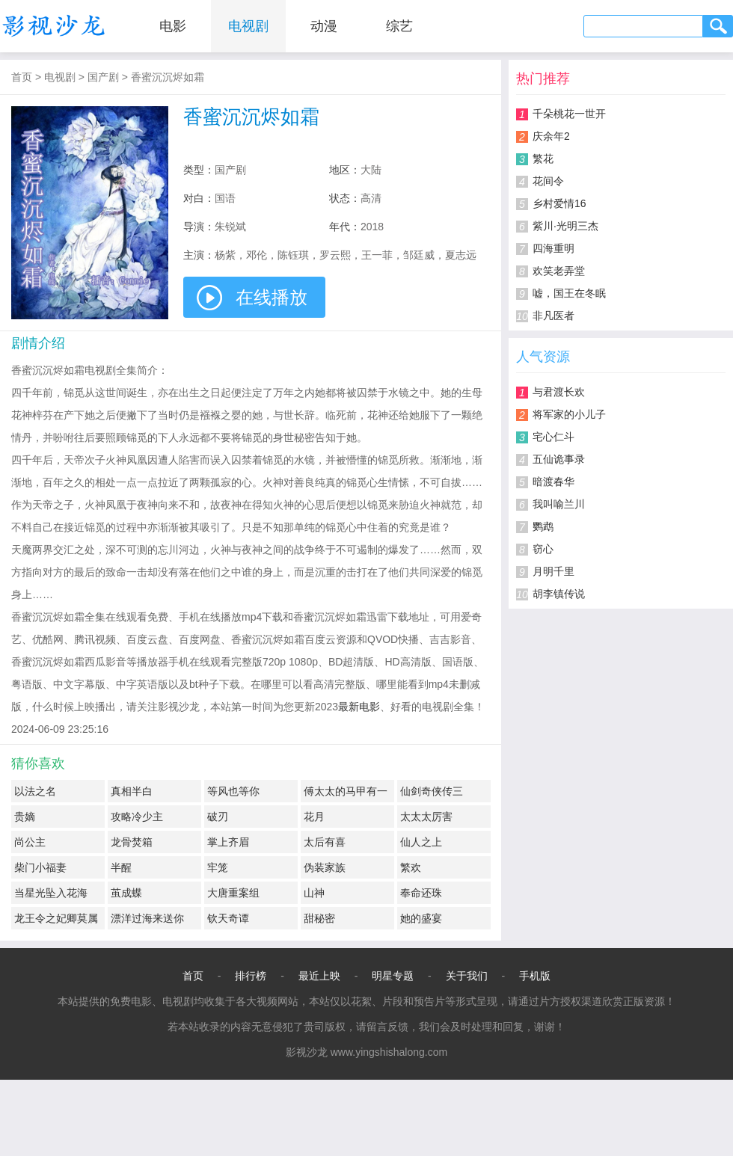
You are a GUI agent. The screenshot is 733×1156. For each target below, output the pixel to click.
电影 (172, 26)
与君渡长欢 (559, 392)
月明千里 (553, 571)
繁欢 (410, 867)
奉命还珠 (421, 893)
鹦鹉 (543, 526)
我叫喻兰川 (559, 504)
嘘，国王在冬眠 (569, 293)
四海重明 (553, 248)
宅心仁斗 (553, 437)
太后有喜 (325, 842)
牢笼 (217, 867)
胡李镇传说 (559, 594)
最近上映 (319, 976)
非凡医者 (553, 316)
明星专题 (393, 976)
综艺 (399, 26)
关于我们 (467, 976)
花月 (314, 817)
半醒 (121, 867)
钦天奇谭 (228, 918)
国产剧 (103, 77)
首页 (21, 77)
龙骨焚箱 (132, 842)
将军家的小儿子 (569, 414)
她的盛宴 (421, 918)
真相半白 (132, 791)
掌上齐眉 (228, 842)
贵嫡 (24, 817)
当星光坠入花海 (51, 893)
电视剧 (248, 26)
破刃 (217, 817)
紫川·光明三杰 (565, 226)
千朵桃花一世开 (569, 114)
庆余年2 (551, 136)
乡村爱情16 (559, 203)
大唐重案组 (233, 893)
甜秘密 (319, 918)
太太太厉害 (426, 817)
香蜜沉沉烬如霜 (167, 77)
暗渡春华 (553, 482)
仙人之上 (421, 842)
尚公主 (30, 842)
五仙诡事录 (559, 459)
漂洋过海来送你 (147, 918)
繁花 (543, 159)
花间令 (548, 181)
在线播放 (271, 297)
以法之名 (35, 791)
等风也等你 (233, 791)
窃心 (543, 549)
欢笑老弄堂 (559, 271)
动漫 (323, 26)
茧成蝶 (126, 893)
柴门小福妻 (40, 867)
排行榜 (250, 976)
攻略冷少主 (137, 817)
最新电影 (359, 707)
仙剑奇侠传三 (431, 791)
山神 (314, 893)
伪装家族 (325, 867)
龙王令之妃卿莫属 (56, 918)
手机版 (534, 976)
